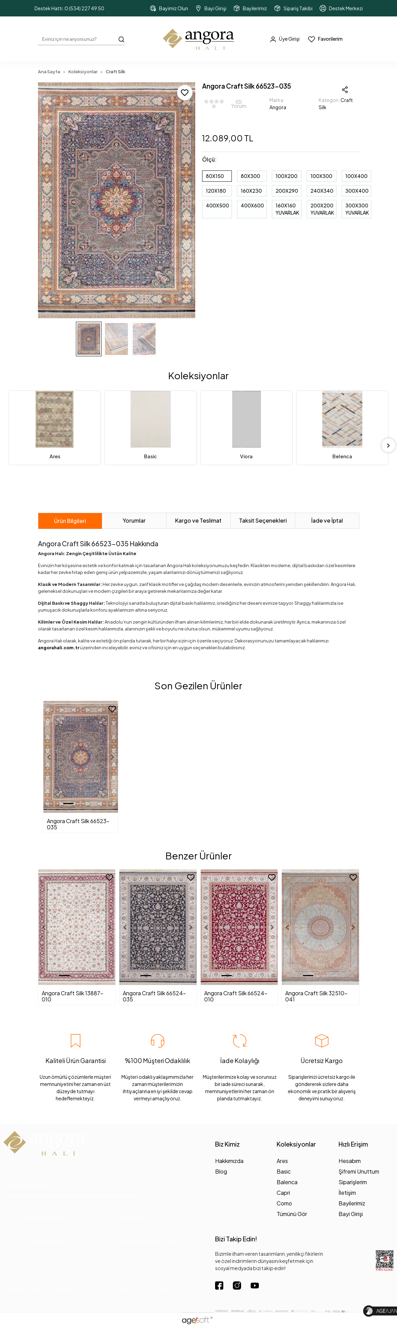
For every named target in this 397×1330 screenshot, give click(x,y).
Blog (221, 1171)
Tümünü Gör (292, 1213)
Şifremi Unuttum (359, 1171)
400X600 (252, 205)
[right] (388, 445)
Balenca (287, 1182)
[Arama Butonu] (121, 39)
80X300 (250, 176)
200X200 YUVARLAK (322, 209)
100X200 (286, 176)
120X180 (216, 191)
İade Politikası (172, 1290)
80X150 (215, 176)
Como (284, 1203)
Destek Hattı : (69, 8)
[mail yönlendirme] (147, 1238)
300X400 (357, 191)
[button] (50, 200)
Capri (283, 1192)
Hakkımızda (229, 1160)
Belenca (342, 456)
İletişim (347, 1192)
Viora (246, 456)
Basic (150, 456)
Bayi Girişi (351, 1213)
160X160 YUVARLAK (287, 209)
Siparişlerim (353, 1182)
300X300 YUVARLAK (357, 209)
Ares (55, 456)
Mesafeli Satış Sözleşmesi (82, 1290)
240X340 (321, 191)
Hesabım (350, 1160)
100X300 (321, 176)
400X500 (217, 205)
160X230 (251, 191)
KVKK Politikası (133, 1290)
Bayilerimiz (352, 1203)
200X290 (287, 191)
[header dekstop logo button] (198, 39)
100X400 (356, 176)
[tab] (70, 521)
